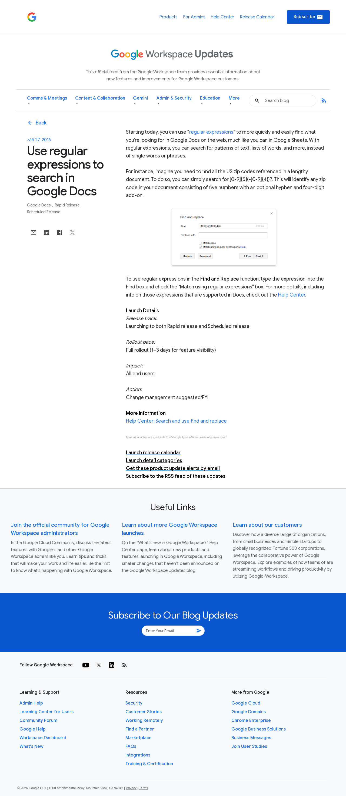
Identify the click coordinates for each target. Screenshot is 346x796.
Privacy (131, 788)
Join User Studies (249, 746)
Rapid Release (67, 205)
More (234, 101)
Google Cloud (245, 703)
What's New (31, 746)
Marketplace (138, 738)
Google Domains (248, 712)
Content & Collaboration (100, 101)
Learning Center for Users (46, 712)
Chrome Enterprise (251, 720)
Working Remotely (144, 720)
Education (210, 101)
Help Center (222, 17)
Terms (143, 788)
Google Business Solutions (258, 729)
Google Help (32, 729)
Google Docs (39, 205)
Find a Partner (139, 729)
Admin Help (31, 703)
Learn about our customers (267, 525)
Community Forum (38, 720)
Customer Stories (143, 712)
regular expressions (211, 132)
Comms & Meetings (47, 101)
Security (133, 703)
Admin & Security (174, 101)
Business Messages (251, 738)
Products (168, 17)
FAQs (130, 746)
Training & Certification (149, 764)
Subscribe (308, 17)
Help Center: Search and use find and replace (176, 421)
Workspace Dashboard (42, 738)
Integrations (137, 755)
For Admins (194, 17)
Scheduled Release (43, 211)
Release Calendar (257, 17)
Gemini (140, 101)
